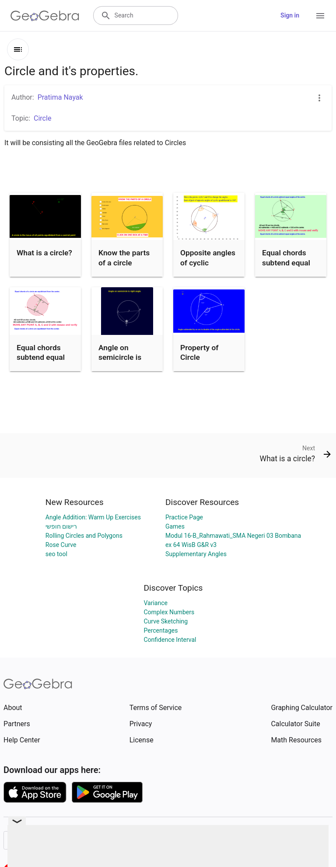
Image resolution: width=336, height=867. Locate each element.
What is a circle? (44, 252)
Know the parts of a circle (124, 257)
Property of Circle (199, 352)
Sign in (289, 15)
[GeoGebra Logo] (44, 15)
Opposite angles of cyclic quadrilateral (207, 262)
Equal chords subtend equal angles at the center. (286, 267)
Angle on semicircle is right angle (119, 357)
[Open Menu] (320, 15)
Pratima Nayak (60, 97)
